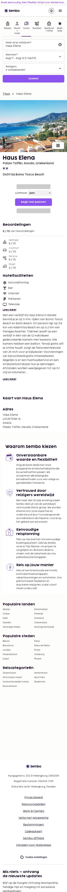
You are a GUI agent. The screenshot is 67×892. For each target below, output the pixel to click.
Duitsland (39, 618)
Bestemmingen (33, 824)
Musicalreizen (10, 686)
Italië (5, 618)
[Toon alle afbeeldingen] (58, 145)
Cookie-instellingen (33, 857)
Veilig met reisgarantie (34, 818)
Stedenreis (39, 682)
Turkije (6, 614)
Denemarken (41, 609)
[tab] (8, 28)
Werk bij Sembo (33, 811)
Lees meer (9, 310)
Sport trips (39, 677)
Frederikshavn (10, 654)
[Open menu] (60, 10)
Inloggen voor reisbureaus (33, 845)
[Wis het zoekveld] (60, 45)
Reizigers (11, 66)
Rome (37, 650)
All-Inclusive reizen (12, 677)
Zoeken (33, 79)
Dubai (6, 659)
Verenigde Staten (11, 627)
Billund (6, 641)
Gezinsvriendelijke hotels (16, 682)
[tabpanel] (33, 61)
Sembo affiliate (33, 838)
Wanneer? (12, 54)
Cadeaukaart (33, 831)
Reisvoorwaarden (33, 804)
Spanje (6, 609)
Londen (7, 650)
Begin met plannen (33, 202)
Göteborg (39, 654)
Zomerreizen (9, 673)
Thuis (6, 94)
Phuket (37, 659)
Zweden (7, 622)
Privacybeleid (33, 797)
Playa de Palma (42, 645)
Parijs (37, 641)
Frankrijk (38, 614)
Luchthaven (21, 193)
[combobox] (31, 46)
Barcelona (8, 645)
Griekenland (40, 622)
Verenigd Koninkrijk (44, 627)
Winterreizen (41, 673)
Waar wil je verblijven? (18, 42)
